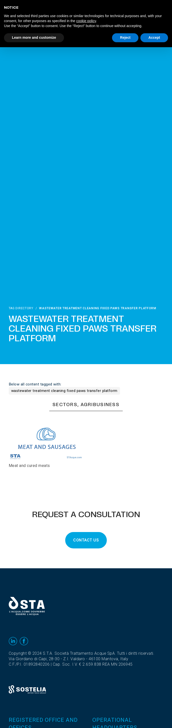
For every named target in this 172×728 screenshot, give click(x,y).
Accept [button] (154, 37)
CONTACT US (86, 540)
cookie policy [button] (86, 21)
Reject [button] (125, 37)
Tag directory (21, 308)
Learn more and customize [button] (34, 37)
